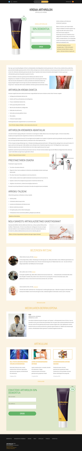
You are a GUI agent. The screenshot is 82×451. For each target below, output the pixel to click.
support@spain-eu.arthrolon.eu (12, 445)
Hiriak (35, 438)
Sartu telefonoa (11, 403)
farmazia (48, 438)
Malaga (35, 257)
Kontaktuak (54, 438)
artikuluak (40, 438)
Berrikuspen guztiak (41, 302)
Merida (33, 272)
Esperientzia (9, 438)
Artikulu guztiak (41, 381)
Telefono (33, 37)
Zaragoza (35, 287)
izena (32, 31)
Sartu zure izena (11, 396)
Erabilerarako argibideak (20, 438)
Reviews (29, 438)
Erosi (41, 47)
